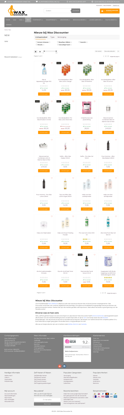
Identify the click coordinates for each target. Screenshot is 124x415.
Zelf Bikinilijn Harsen (40, 375)
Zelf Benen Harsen (40, 377)
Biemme (76, 324)
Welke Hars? (8, 375)
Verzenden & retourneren (101, 348)
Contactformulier (98, 350)
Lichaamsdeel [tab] (41, 37)
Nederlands (116, 5)
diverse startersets (98, 316)
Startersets (38, 20)
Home (8, 20)
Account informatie (11, 394)
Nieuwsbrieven (9, 401)
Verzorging (65, 20)
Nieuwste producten (109, 51)
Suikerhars (67, 383)
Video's (7, 377)
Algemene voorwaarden (101, 340)
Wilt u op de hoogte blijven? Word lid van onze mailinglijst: (43, 394)
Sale (14, 20)
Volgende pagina (114, 56)
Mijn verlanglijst (9, 399)
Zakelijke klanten (39, 346)
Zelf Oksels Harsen (40, 379)
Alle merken (98, 51)
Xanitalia (84, 324)
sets (85, 317)
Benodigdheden (79, 20)
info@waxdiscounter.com (12, 344)
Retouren (37, 352)
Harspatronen (68, 379)
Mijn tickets (8, 397)
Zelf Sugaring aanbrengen (42, 383)
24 (118, 51)
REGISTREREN (107, 5)
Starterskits (8, 379)
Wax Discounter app (77, 2)
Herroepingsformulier (41, 342)
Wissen (20, 57)
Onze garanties (39, 348)
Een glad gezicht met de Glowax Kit (75, 395)
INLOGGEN (99, 5)
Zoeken (76, 11)
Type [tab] (52, 37)
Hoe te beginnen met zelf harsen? (74, 403)
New (28, 20)
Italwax (95, 375)
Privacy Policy (97, 344)
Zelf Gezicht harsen (40, 381)
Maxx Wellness (52, 303)
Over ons (96, 338)
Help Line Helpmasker (44, 233)
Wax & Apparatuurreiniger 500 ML (43, 81)
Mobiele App (9, 381)
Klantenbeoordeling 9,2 (49, 2)
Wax (21, 20)
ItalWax (70, 324)
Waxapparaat (51, 20)
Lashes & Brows (95, 20)
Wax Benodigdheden (70, 377)
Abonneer (47, 404)
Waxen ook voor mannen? (72, 401)
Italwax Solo (97, 377)
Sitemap (96, 352)
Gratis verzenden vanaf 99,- (19, 2)
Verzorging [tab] (61, 37)
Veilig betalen (97, 346)
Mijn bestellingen (10, 395)
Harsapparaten (68, 381)
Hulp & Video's (111, 20)
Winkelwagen (44, 94)
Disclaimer (96, 342)
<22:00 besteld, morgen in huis (107, 2)
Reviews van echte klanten (42, 350)
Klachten (37, 344)
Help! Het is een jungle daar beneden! (76, 394)
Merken (8, 25)
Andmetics (96, 381)
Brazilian (105, 317)
